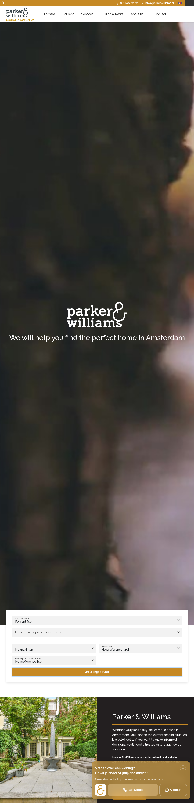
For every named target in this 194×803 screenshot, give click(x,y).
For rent (68, 14)
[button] (97, 670)
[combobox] (97, 620)
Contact (160, 14)
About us (139, 14)
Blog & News (114, 14)
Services (89, 14)
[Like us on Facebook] (7, 3)
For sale (49, 14)
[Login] (189, 3)
